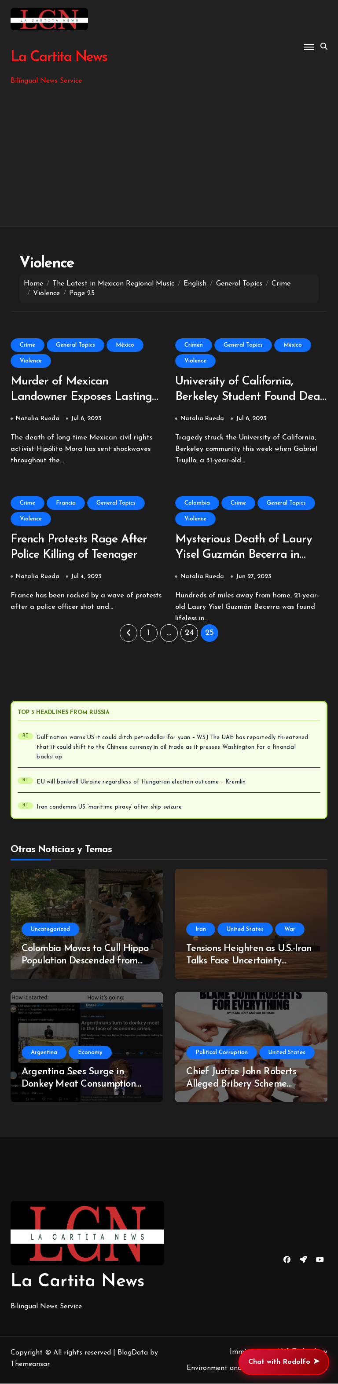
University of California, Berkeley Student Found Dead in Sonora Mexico (251, 397)
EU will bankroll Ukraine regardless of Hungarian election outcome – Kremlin (141, 783)
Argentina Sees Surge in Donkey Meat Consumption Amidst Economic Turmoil (79, 1085)
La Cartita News (59, 57)
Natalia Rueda (37, 419)
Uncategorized (50, 930)
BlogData (133, 1353)
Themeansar (30, 1365)
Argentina (44, 1053)
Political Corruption (221, 1053)
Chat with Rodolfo (284, 1362)
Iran (200, 930)
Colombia (197, 503)
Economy (90, 1053)
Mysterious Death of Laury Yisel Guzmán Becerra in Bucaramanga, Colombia (244, 556)
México (125, 345)
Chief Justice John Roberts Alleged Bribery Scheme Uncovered (241, 1085)
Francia (66, 503)
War (289, 930)
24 (189, 634)
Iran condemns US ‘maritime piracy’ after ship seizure (109, 808)
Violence (31, 361)
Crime (27, 345)
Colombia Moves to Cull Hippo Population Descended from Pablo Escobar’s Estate (85, 962)
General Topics (75, 345)
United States (245, 930)
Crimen (193, 345)
